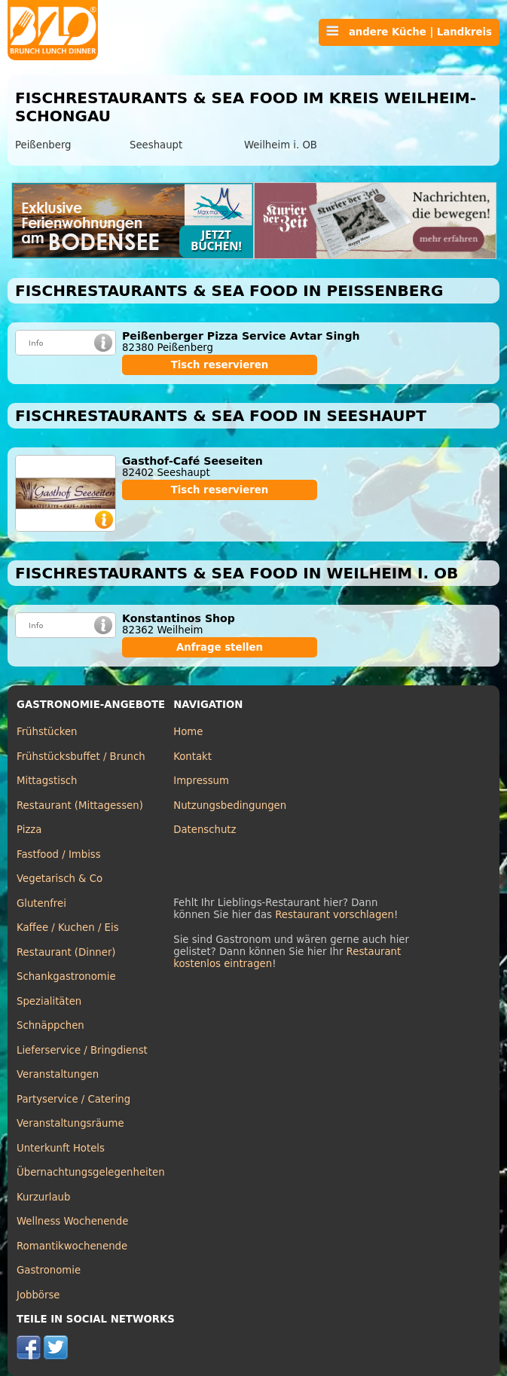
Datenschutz (204, 829)
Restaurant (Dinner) (66, 952)
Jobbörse (38, 1295)
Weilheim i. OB (280, 145)
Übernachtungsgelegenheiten (91, 1172)
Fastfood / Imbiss (59, 854)
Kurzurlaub (43, 1197)
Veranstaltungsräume (70, 1123)
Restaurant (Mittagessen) (80, 805)
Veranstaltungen (58, 1074)
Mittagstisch (47, 780)
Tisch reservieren (220, 365)
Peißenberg (43, 145)
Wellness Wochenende (72, 1221)
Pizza (29, 829)
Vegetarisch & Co (59, 878)
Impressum (201, 780)
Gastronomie (49, 1270)
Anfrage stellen (219, 647)
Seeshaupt (156, 145)
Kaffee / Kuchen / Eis (68, 927)
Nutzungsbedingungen (229, 805)
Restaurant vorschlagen (334, 914)
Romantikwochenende (72, 1246)
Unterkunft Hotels (61, 1148)
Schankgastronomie (66, 976)
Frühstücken (47, 731)
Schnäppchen (50, 1025)
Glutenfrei (41, 903)
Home (188, 731)
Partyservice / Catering (73, 1099)
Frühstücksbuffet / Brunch (81, 756)
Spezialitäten (49, 1001)
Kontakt (192, 756)
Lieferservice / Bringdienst (82, 1050)
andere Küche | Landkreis (409, 32)
